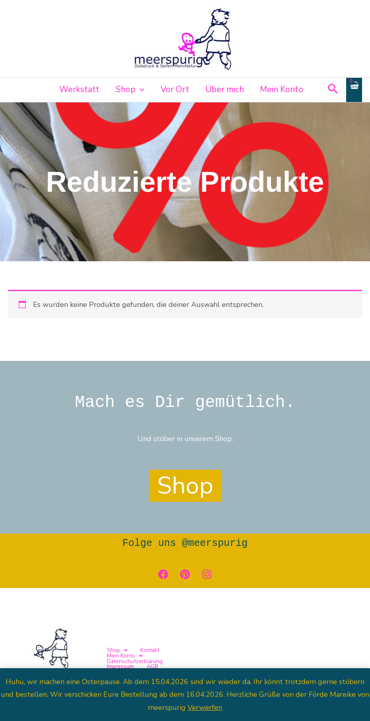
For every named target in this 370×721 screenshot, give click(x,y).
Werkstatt (77, 89)
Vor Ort (173, 89)
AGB (324, 658)
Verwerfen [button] (205, 707)
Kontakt (148, 658)
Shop (128, 89)
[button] (138, 89)
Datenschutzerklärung (241, 658)
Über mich (224, 89)
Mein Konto (281, 89)
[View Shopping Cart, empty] (354, 90)
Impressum (293, 658)
